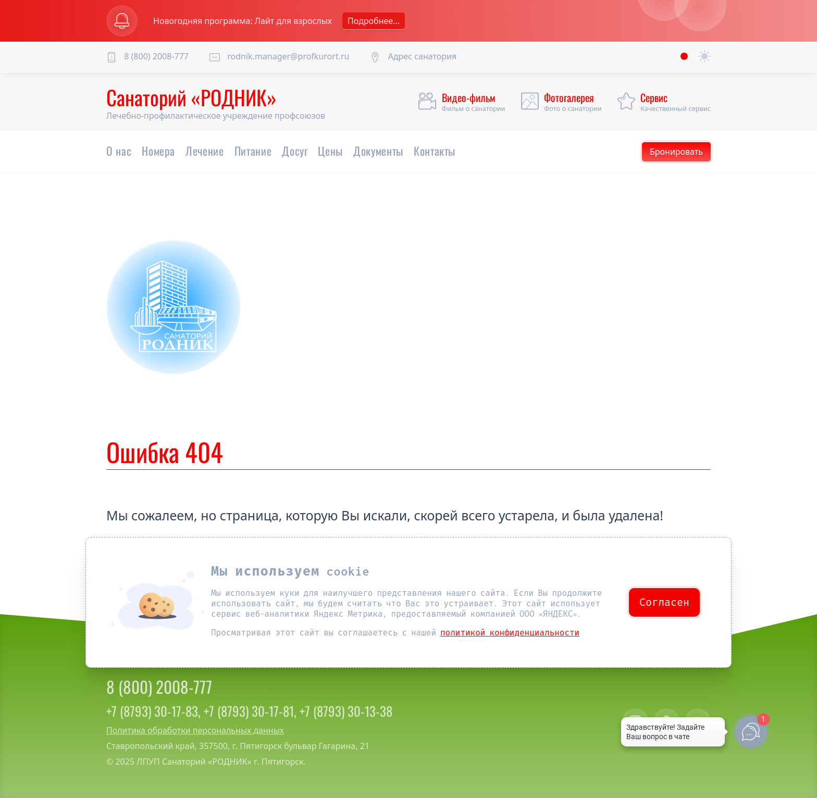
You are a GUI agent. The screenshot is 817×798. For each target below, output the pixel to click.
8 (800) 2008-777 (156, 56)
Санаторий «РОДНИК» (191, 97)
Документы (378, 150)
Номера (158, 150)
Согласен (664, 602)
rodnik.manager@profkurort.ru (288, 56)
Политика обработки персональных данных (195, 730)
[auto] (704, 57)
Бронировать (676, 151)
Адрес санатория (422, 56)
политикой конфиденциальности (509, 632)
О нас (118, 150)
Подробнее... (374, 21)
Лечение (204, 150)
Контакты (434, 150)
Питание (253, 150)
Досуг (294, 150)
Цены (330, 150)
